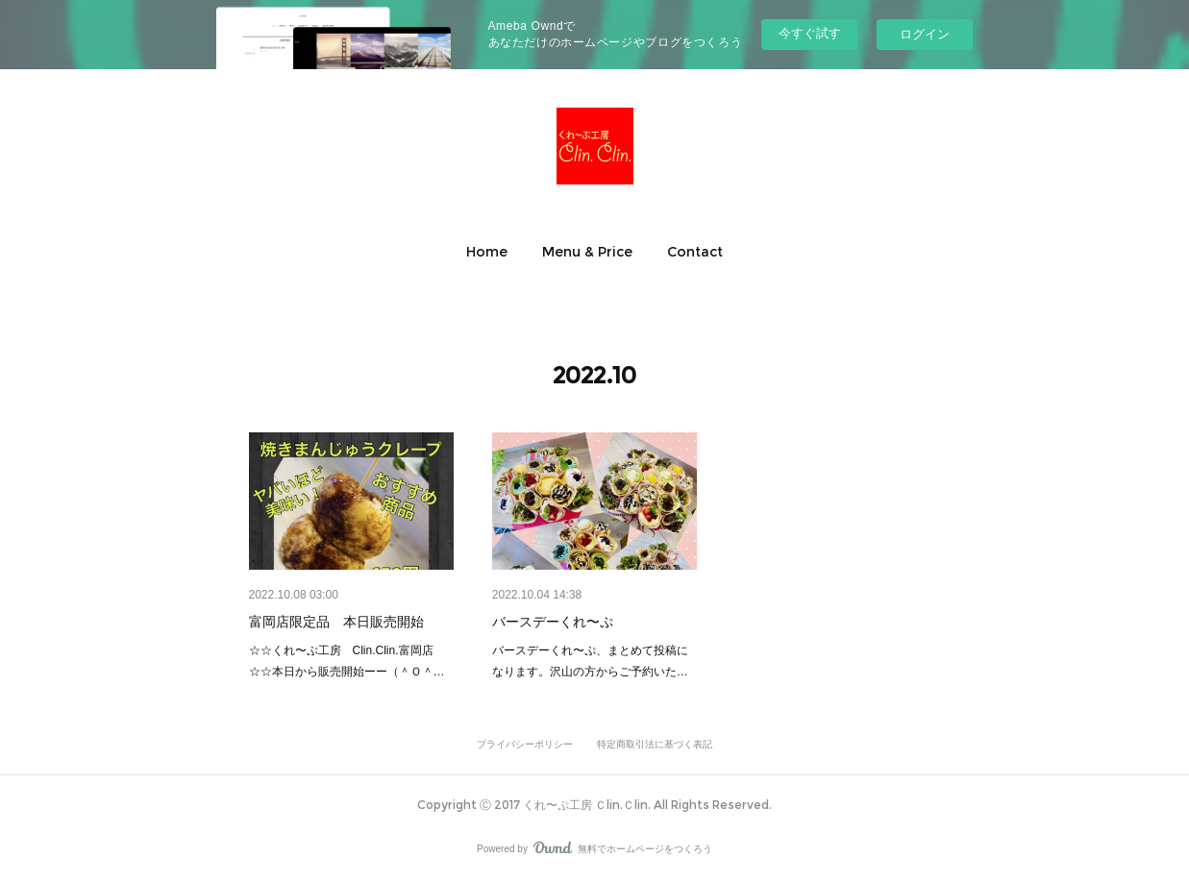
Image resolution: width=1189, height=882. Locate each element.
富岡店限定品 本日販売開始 (336, 621)
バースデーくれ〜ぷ (559, 621)
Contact (695, 251)
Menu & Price (587, 251)
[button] (487, 252)
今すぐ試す (810, 33)
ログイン (925, 34)
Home (487, 251)
